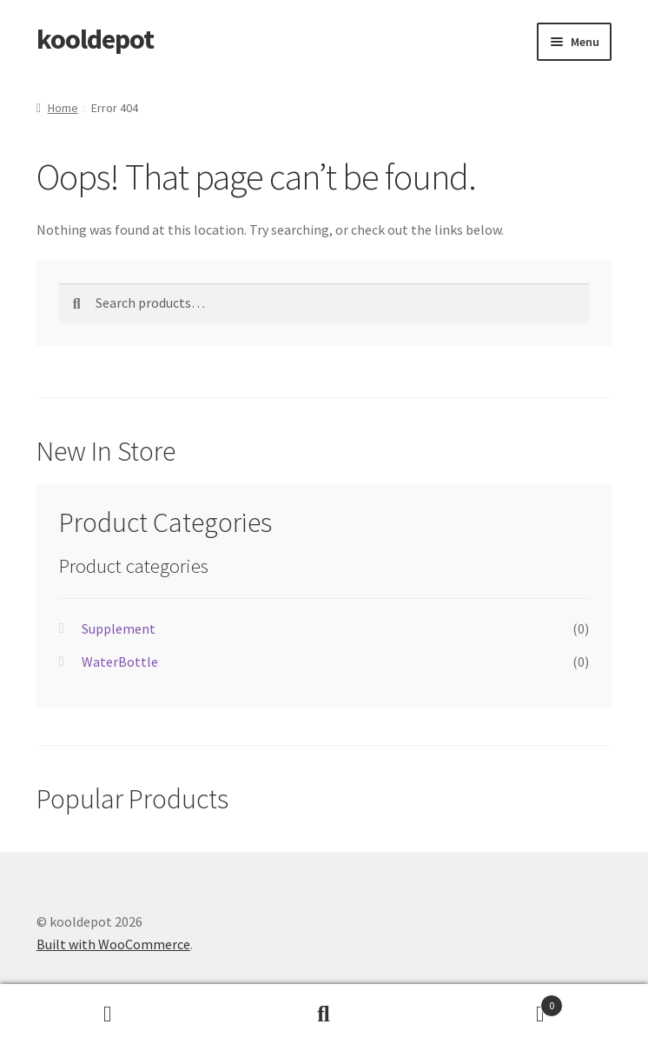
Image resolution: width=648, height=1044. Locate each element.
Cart (497, 1002)
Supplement (118, 628)
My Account (108, 1014)
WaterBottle (120, 661)
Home (63, 108)
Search (324, 1014)
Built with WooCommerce (113, 944)
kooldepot (95, 39)
